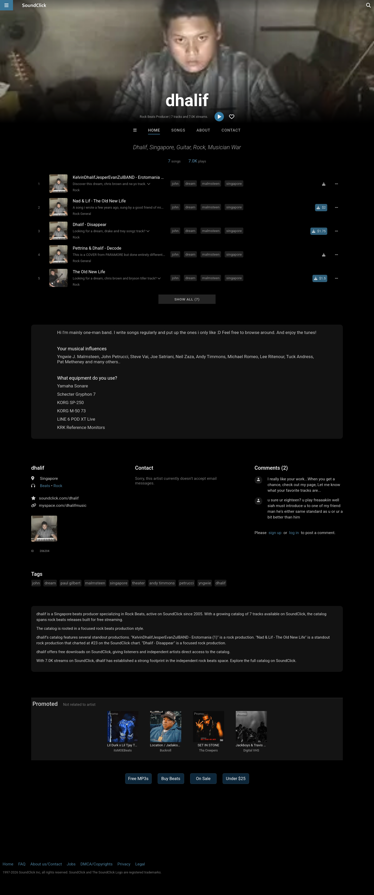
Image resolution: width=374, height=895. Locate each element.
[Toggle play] (39, 184)
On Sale (203, 778)
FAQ (21, 864)
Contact (231, 130)
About (203, 130)
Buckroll (165, 750)
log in (294, 532)
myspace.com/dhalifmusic (62, 505)
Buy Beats (170, 778)
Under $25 (235, 778)
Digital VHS (251, 750)
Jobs (71, 864)
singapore (234, 183)
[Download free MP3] (323, 184)
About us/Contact (46, 864)
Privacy (123, 864)
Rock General (82, 214)
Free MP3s (138, 778)
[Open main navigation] (6, 5)
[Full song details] (336, 184)
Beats (45, 485)
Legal (140, 864)
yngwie (204, 583)
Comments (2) (271, 468)
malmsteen (210, 183)
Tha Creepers (208, 750)
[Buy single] (321, 207)
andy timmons (162, 583)
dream (190, 183)
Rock (76, 190)
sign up (275, 532)
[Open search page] (369, 5)
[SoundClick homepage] (34, 5)
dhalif (37, 468)
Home (154, 130)
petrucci (186, 583)
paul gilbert (71, 583)
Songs (178, 130)
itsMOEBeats (123, 750)
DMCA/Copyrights (97, 864)
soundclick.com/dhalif (59, 498)
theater (138, 583)
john (175, 183)
